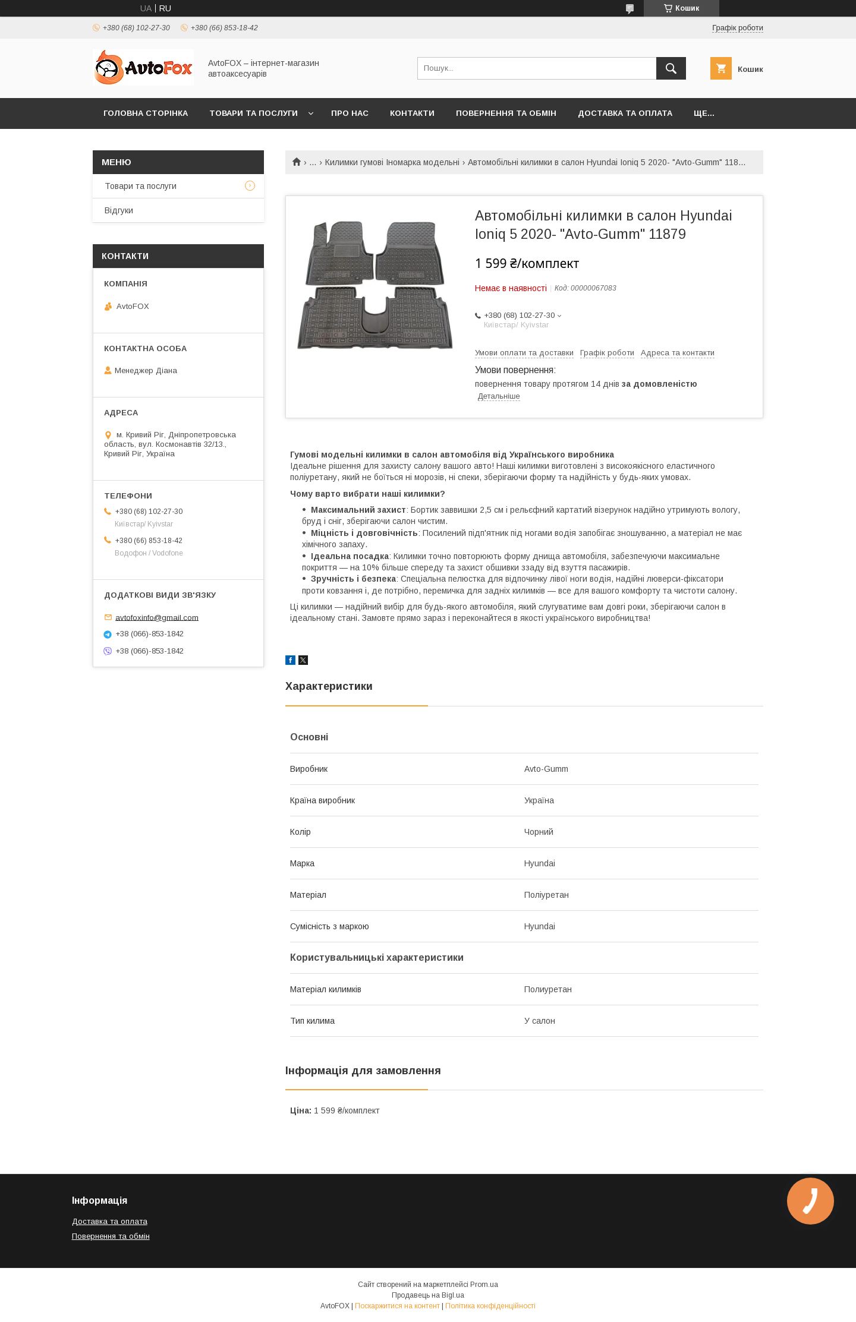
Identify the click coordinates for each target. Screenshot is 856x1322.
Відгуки (119, 210)
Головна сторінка (145, 113)
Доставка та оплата (625, 113)
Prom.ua (484, 1284)
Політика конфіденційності (490, 1306)
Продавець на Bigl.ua (428, 1295)
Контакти (412, 113)
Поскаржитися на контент (397, 1306)
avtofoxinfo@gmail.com (157, 617)
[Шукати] (671, 68)
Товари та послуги (253, 113)
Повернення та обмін (506, 113)
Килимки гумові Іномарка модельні (392, 162)
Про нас (350, 113)
